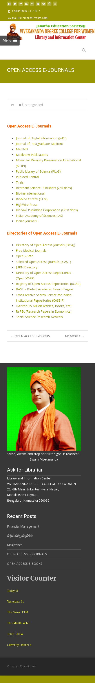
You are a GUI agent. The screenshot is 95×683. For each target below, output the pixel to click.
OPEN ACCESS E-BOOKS (30, 336)
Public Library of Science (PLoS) (38, 171)
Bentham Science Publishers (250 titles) (44, 188)
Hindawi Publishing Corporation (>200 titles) (47, 210)
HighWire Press (26, 204)
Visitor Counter (31, 574)
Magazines (74, 336)
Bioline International (30, 193)
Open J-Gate (24, 256)
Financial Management (23, 523)
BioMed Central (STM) (32, 199)
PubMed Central (27, 177)
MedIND (22, 149)
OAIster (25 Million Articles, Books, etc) (43, 306)
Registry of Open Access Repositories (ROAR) (48, 284)
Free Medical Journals (31, 250)
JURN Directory (26, 267)
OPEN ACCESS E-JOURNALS (27, 550)
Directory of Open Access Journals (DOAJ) (45, 245)
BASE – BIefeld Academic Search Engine (44, 289)
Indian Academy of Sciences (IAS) (39, 215)
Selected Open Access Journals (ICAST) (43, 262)
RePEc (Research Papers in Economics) (43, 311)
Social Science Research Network (39, 317)
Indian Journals (26, 221)
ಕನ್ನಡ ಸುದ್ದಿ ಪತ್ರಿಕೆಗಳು (20, 532)
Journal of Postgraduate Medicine (40, 144)
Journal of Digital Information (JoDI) (41, 138)
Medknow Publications (32, 155)
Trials (20, 182)
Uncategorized (32, 105)
